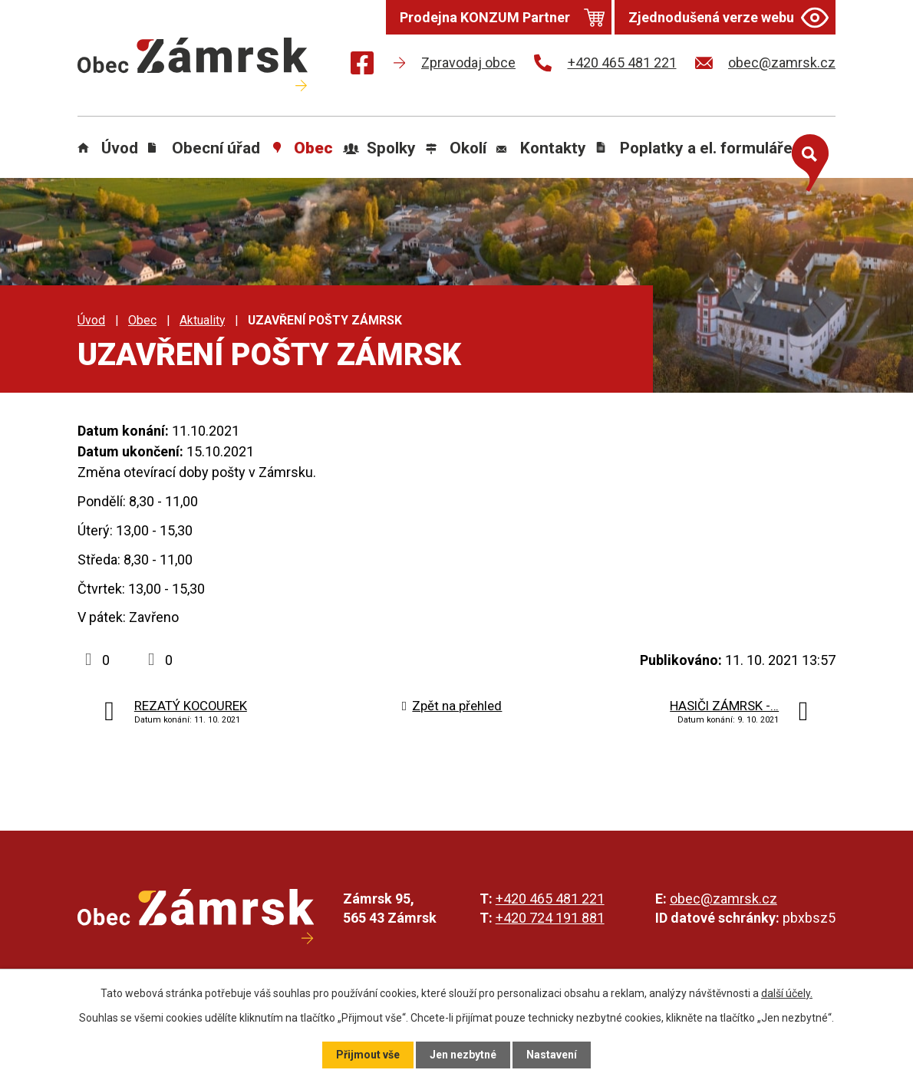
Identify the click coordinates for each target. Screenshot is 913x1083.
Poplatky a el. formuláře (706, 148)
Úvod (119, 148)
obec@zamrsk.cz (723, 898)
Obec (313, 148)
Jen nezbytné (463, 1054)
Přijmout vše (368, 1054)
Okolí (468, 148)
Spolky (391, 148)
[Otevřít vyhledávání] (806, 159)
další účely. (786, 993)
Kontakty (553, 148)
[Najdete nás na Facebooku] (362, 65)
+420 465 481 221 (550, 898)
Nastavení (551, 1054)
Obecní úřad (216, 148)
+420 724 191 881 (550, 918)
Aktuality (202, 320)
